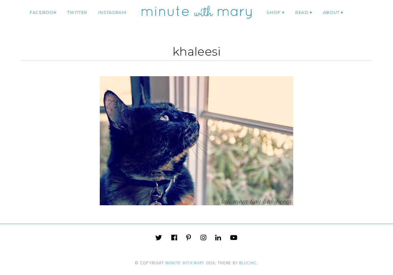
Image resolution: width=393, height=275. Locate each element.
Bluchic (248, 262)
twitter (77, 12)
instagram (112, 12)
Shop (274, 12)
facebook (42, 12)
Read (302, 12)
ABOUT (331, 12)
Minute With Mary (185, 262)
